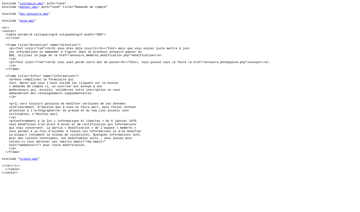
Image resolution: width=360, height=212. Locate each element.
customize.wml (31, 4)
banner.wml (29, 8)
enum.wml (27, 25)
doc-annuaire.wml (34, 16)
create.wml (29, 190)
